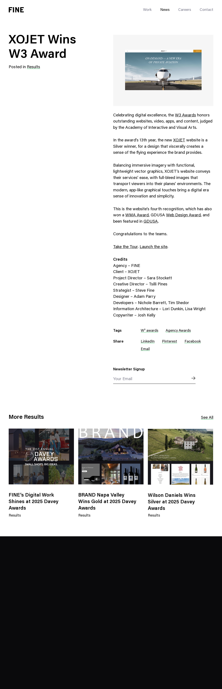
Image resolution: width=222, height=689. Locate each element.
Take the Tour (125, 247)
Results (33, 67)
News (165, 10)
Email (145, 349)
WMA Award (137, 215)
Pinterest (169, 342)
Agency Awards (178, 331)
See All (207, 418)
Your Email (122, 379)
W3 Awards (185, 115)
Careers (184, 10)
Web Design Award (183, 215)
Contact (206, 10)
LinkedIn (148, 342)
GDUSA (151, 222)
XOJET (179, 140)
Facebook (192, 342)
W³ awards (149, 331)
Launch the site (153, 247)
